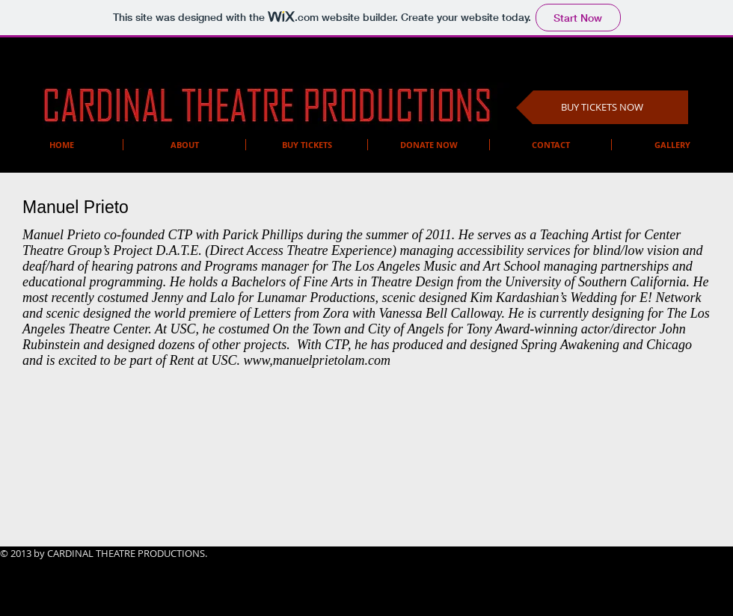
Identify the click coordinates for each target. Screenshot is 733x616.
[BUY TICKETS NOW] (602, 107)
